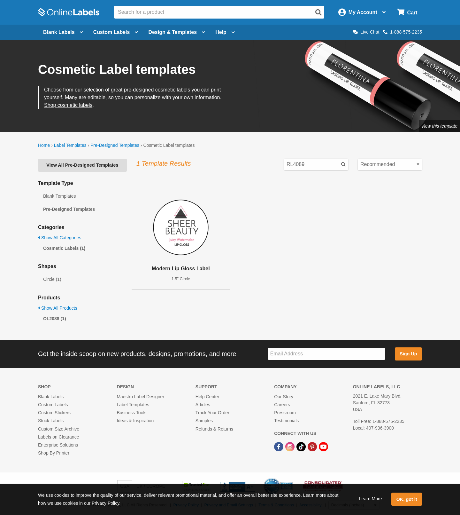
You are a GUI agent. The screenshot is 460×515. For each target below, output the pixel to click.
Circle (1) (52, 279)
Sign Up (408, 353)
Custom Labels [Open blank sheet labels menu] (115, 32)
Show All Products (57, 308)
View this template (439, 126)
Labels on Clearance (58, 437)
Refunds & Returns (214, 429)
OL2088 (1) (54, 318)
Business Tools (131, 412)
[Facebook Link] (279, 446)
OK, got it (406, 499)
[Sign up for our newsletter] (326, 354)
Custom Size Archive (58, 429)
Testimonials (286, 420)
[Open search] (318, 12)
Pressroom (285, 412)
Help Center (207, 396)
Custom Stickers (54, 412)
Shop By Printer (53, 453)
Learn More (370, 498)
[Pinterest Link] (313, 446)
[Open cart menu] (407, 12)
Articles (202, 404)
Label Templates (70, 145)
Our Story (283, 396)
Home (44, 145)
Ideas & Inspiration (135, 420)
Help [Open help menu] (225, 32)
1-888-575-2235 (402, 32)
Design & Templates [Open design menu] (176, 32)
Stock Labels (51, 420)
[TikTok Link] (301, 446)
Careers (282, 404)
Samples (204, 420)
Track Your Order (212, 412)
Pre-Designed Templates (114, 145)
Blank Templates (59, 196)
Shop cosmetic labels (68, 105)
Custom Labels (53, 404)
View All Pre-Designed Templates (82, 165)
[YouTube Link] (323, 446)
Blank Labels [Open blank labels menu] (63, 32)
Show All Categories (59, 237)
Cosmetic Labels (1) (64, 248)
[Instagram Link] (290, 446)
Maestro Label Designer (140, 396)
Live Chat (366, 32)
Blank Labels (51, 396)
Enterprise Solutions (58, 445)
